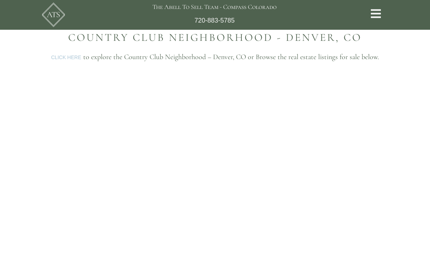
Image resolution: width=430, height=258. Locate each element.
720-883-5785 (214, 20)
